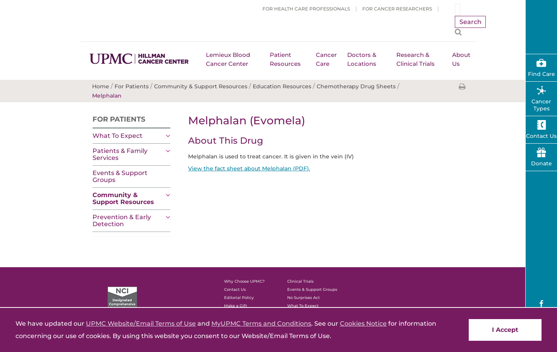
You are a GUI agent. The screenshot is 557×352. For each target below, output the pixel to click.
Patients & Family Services (120, 154)
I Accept (505, 329)
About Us (461, 59)
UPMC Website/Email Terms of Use (141, 323)
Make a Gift (235, 305)
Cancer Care (326, 59)
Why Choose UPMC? (244, 281)
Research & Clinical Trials (415, 59)
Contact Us (235, 289)
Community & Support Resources (123, 198)
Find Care (541, 73)
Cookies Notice (363, 323)
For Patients (119, 119)
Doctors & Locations (361, 59)
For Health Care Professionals (306, 9)
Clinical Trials (300, 281)
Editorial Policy (239, 297)
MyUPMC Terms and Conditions (261, 323)
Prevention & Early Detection (122, 220)
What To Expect (117, 135)
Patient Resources (285, 59)
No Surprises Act (303, 297)
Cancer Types (541, 105)
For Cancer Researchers (397, 9)
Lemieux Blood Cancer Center (228, 59)
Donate (541, 163)
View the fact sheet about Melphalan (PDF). (249, 168)
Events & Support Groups (120, 176)
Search (470, 22)
